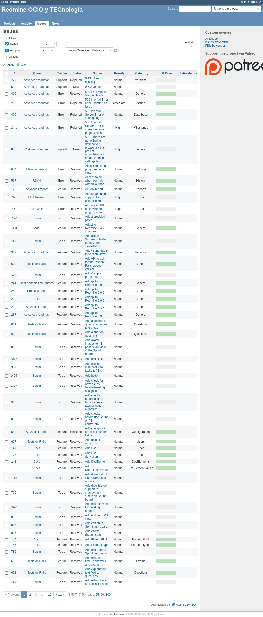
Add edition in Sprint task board (96, 524)
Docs (36, 299)
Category (141, 73)
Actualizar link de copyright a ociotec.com (96, 197)
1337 (13, 385)
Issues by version (216, 42)
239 (13, 299)
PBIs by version (215, 45)
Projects (14, 1)
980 (13, 402)
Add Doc (90, 448)
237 (13, 314)
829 (13, 347)
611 (13, 324)
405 (13, 93)
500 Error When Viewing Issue (95, 93)
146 (13, 539)
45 (13, 209)
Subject (98, 73)
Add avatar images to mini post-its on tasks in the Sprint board (96, 347)
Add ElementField (97, 539)
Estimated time (189, 73)
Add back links (94, 359)
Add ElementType (97, 545)
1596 (13, 80)
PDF (195, 604)
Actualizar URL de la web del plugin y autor (95, 209)
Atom (179, 604)
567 (13, 180)
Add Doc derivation (91, 454)
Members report (36, 169)
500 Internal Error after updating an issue (96, 103)
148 (13, 461)
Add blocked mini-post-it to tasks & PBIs (94, 367)
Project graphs (36, 291)
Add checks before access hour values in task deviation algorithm (94, 402)
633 (13, 561)
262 (13, 103)
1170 (13, 218)
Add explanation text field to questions (95, 572)
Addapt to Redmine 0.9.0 (94, 283)
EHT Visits (37, 209)
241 (13, 283)
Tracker (62, 73)
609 (13, 264)
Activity (26, 23)
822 (13, 419)
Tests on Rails (36, 264)
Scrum (36, 218)
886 (13, 517)
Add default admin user (92, 441)
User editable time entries (37, 283)
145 (13, 545)
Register (256, 1)
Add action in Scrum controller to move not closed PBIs (96, 241)
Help (24, 1)
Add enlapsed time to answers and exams (95, 561)
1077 (13, 359)
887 (13, 525)
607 (13, 441)
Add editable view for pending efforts (96, 507)
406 (13, 114)
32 (13, 197)
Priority (119, 73)
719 (13, 492)
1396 (13, 241)
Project (38, 73)
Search (172, 8)
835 (13, 533)
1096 (13, 507)
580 (13, 432)
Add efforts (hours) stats (93, 532)
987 (13, 367)
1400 (13, 275)
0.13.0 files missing (92, 80)
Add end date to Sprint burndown (96, 551)
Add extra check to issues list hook (97, 582)
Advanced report (37, 189)
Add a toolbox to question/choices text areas (96, 324)
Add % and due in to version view (97, 252)
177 (13, 455)
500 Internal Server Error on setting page (95, 114)
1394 (13, 228)
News (55, 23)
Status (13, 43)
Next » (60, 594)
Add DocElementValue (97, 468)
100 (108, 594)
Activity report (94, 189)
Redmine (119, 614)
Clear (24, 64)
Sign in (245, 1)
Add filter (190, 42)
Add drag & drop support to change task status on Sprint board (96, 492)
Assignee (15, 49)
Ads (36, 228)
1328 (13, 582)
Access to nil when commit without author (94, 180)
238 (13, 306)
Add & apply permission (93, 275)
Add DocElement (96, 461)
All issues (211, 38)
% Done (167, 73)
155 (13, 468)
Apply (10, 64)
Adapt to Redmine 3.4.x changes (94, 228)
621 (13, 572)
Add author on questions (94, 333)
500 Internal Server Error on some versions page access (95, 128)
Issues (41, 23)
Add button (92, 375)
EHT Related (36, 197)
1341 (13, 127)
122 (13, 189)
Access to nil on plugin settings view (95, 169)
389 (13, 252)
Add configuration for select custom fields (96, 432)
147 (13, 448)
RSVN (37, 180)
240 (13, 291)
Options (13, 56)
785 (13, 551)
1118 (13, 478)
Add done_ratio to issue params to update (97, 478)
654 (13, 169)
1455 (13, 375)
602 (13, 334)
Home (4, 1)
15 (49, 594)
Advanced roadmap (37, 80)
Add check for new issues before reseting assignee (95, 386)
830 (13, 149)
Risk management (37, 149)
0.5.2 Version (93, 87)
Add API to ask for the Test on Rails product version (95, 264)
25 (97, 594)
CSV (187, 604)
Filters (12, 38)
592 (13, 87)
